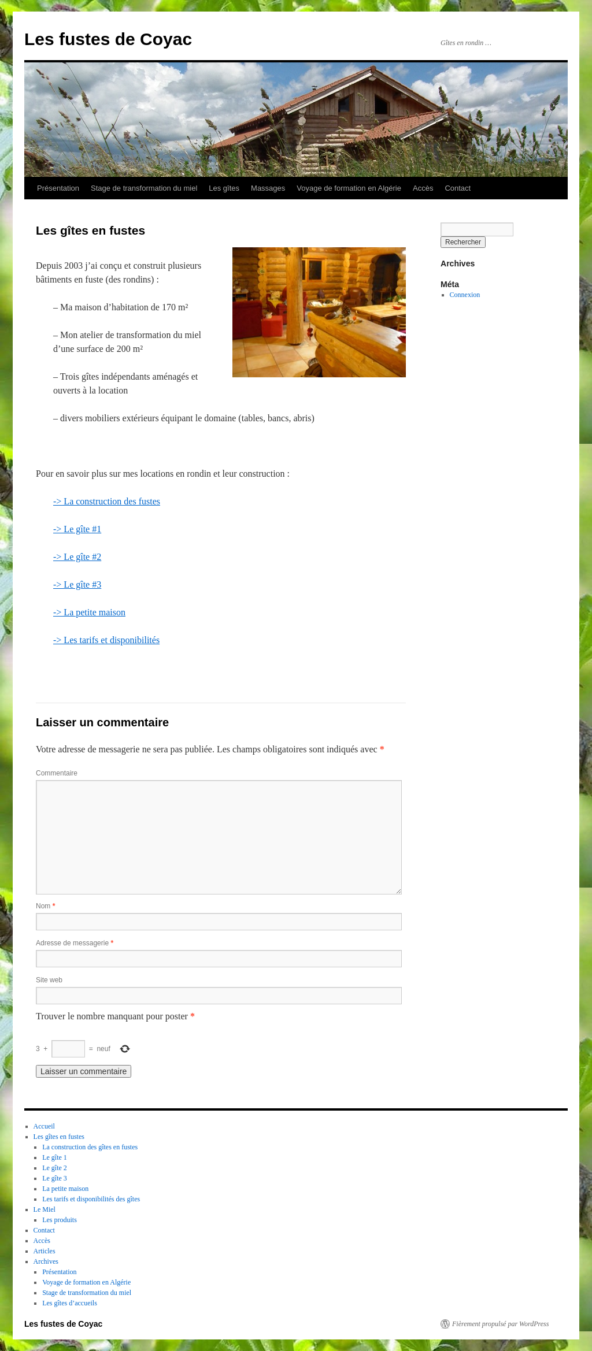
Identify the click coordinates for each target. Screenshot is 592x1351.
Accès (423, 188)
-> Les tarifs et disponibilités (106, 640)
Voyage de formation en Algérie (349, 188)
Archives (46, 1261)
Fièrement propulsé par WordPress (500, 1324)
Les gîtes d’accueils (69, 1303)
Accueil (44, 1126)
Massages (268, 188)
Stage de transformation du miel (144, 188)
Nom (45, 906)
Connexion (465, 295)
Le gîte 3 (54, 1178)
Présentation (58, 188)
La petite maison (65, 1189)
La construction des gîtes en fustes (90, 1147)
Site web (49, 980)
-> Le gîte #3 (77, 584)
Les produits (59, 1220)
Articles (45, 1251)
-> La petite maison (89, 612)
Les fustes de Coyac (108, 39)
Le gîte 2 (54, 1168)
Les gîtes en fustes (59, 1137)
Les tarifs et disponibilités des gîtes (91, 1199)
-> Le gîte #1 (77, 529)
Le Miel (45, 1209)
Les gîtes (224, 188)
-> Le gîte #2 (77, 557)
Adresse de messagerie (74, 943)
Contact (458, 188)
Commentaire (56, 773)
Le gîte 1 (54, 1157)
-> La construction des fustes (106, 501)
